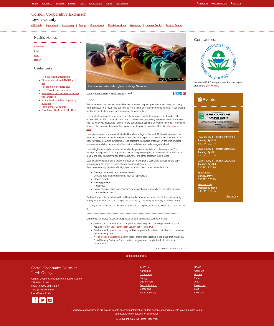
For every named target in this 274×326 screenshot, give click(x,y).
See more (231, 196)
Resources (95, 3)
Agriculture (52, 25)
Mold (36, 55)
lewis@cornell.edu (41, 293)
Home (35, 3)
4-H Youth (36, 25)
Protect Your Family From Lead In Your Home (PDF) (128, 227)
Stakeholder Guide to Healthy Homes (60, 110)
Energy (82, 25)
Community (68, 25)
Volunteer (122, 3)
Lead (36, 51)
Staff (109, 3)
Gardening (135, 25)
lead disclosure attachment (109, 237)
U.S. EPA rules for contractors (56, 90)
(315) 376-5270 (45, 289)
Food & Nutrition (117, 25)
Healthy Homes (117, 93)
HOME (197, 267)
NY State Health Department (56, 77)
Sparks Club (204, 172)
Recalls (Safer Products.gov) (56, 87)
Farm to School (174, 25)
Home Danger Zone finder (54, 107)
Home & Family (154, 25)
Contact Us (220, 3)
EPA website (212, 85)
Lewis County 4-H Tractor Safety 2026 (216, 137)
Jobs (82, 3)
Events (72, 3)
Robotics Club (205, 184)
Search (203, 3)
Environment (97, 25)
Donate (60, 3)
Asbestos (39, 46)
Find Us (237, 3)
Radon (37, 60)
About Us (47, 3)
